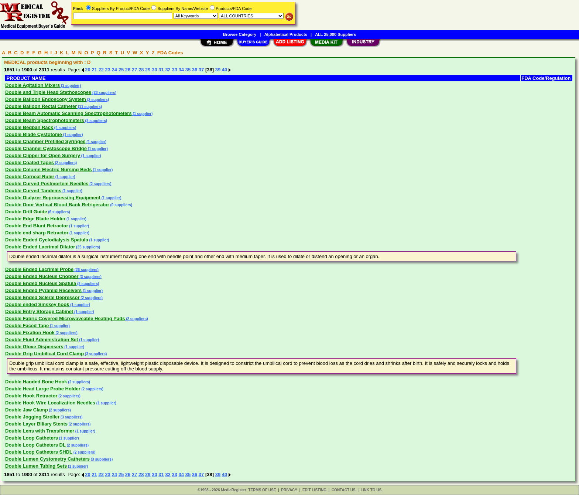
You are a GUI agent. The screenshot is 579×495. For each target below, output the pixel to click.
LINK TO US (371, 490)
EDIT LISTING (314, 490)
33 (174, 69)
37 (201, 69)
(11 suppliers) (89, 107)
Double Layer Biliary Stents (36, 424)
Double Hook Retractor (31, 396)
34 (181, 69)
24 (114, 69)
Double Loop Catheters (31, 438)
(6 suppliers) (58, 212)
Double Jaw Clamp (26, 410)
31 (161, 69)
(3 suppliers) (90, 277)
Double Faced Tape (27, 325)
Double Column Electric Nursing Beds (48, 169)
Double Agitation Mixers (32, 85)
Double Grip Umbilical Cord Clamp (44, 353)
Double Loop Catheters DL (35, 445)
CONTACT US (344, 490)
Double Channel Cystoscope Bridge (46, 148)
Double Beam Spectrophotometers (44, 120)
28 (141, 69)
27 (134, 69)
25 (121, 69)
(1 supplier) (70, 86)
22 (100, 69)
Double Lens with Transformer (39, 431)
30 (154, 69)
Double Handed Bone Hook (36, 381)
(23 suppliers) (103, 93)
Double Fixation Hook (30, 332)
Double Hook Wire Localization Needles (50, 403)
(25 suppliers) (87, 247)
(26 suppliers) (86, 270)
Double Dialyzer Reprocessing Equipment (52, 197)
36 (194, 69)
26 (127, 69)
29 (147, 69)
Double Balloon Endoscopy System (45, 99)
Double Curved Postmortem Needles (46, 183)
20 (87, 69)
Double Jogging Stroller (32, 417)
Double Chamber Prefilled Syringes (45, 141)
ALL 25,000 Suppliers (335, 34)
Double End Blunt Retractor (36, 225)
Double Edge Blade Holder (35, 218)
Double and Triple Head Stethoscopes (48, 92)
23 (107, 69)
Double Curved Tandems (33, 190)
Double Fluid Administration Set (41, 339)
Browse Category (239, 34)
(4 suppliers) (64, 128)
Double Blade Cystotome (33, 134)
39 (217, 69)
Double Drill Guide (26, 211)
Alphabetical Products (285, 34)
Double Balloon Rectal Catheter (41, 106)
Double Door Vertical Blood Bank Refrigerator (57, 204)
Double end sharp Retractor (36, 232)
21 (94, 69)
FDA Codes (170, 52)
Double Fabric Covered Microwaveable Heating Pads (65, 318)
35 (188, 69)
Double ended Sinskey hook (37, 304)
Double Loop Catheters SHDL (38, 452)
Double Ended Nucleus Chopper (42, 276)
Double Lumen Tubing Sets (36, 466)
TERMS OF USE (262, 490)
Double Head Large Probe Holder (42, 388)
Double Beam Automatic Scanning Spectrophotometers (68, 113)
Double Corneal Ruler (29, 176)
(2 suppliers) (97, 100)
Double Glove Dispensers (34, 346)
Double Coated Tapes (29, 162)
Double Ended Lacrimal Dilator (40, 247)
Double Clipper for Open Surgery (42, 155)
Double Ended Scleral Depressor (42, 297)
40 (224, 69)
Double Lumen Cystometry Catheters (47, 459)
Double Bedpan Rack (29, 127)
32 (167, 69)
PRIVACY (289, 490)
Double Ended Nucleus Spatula (40, 283)
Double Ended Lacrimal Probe (39, 269)
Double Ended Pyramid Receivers (43, 290)
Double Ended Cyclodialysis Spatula (46, 240)
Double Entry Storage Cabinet (39, 311)
